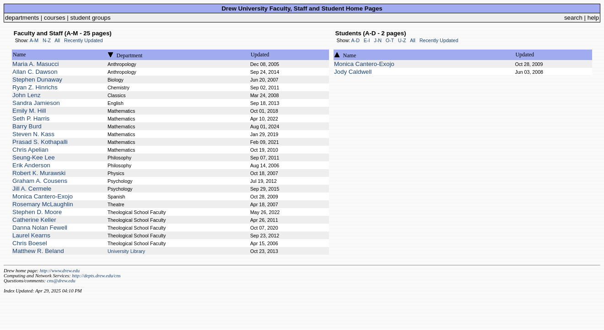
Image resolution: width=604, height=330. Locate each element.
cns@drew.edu (61, 280)
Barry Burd (27, 126)
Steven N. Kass (33, 134)
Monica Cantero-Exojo (42, 196)
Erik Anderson (31, 165)
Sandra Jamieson (36, 102)
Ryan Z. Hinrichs (35, 87)
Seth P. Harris (30, 118)
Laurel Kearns (31, 235)
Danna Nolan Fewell (39, 227)
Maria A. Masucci (35, 63)
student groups (90, 17)
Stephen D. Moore (37, 212)
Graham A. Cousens (39, 180)
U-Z (402, 40)
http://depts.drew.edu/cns (96, 275)
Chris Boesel (29, 243)
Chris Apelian (30, 149)
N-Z (47, 40)
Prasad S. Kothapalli (40, 141)
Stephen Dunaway (37, 79)
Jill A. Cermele (31, 188)
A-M (34, 40)
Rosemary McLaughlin (42, 204)
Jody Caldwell (353, 71)
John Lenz (26, 95)
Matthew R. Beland (38, 251)
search (573, 17)
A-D (355, 40)
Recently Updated (83, 40)
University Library (126, 251)
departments (22, 17)
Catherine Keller (34, 219)
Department (130, 55)
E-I (367, 40)
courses (54, 17)
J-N (378, 40)
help (593, 17)
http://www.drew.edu (60, 270)
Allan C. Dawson (35, 71)
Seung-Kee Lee (33, 157)
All (57, 40)
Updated (260, 54)
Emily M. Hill (29, 110)
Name (19, 54)
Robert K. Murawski (38, 173)
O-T (390, 40)
